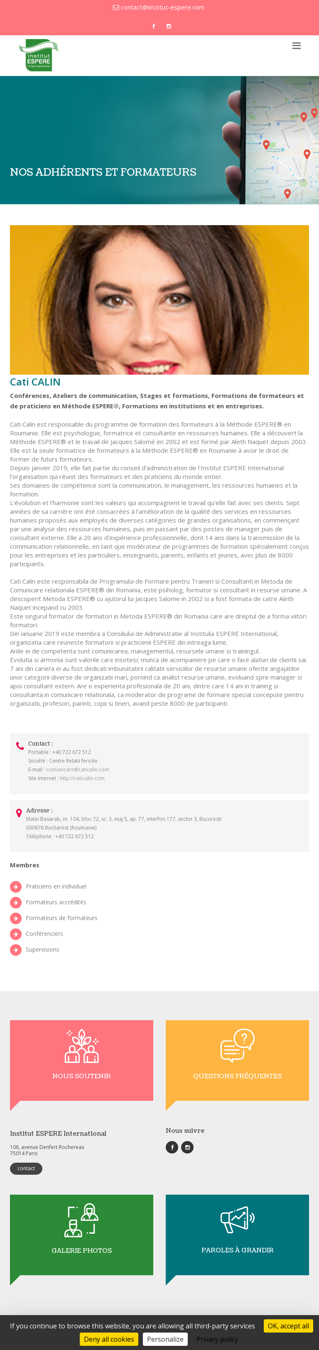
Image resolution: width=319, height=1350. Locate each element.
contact (26, 1168)
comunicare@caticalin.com (77, 769)
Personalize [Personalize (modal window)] (165, 1339)
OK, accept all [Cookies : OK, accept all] (288, 1325)
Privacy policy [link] (217, 1339)
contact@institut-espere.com (158, 7)
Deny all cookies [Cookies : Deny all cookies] (109, 1339)
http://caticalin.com (82, 778)
